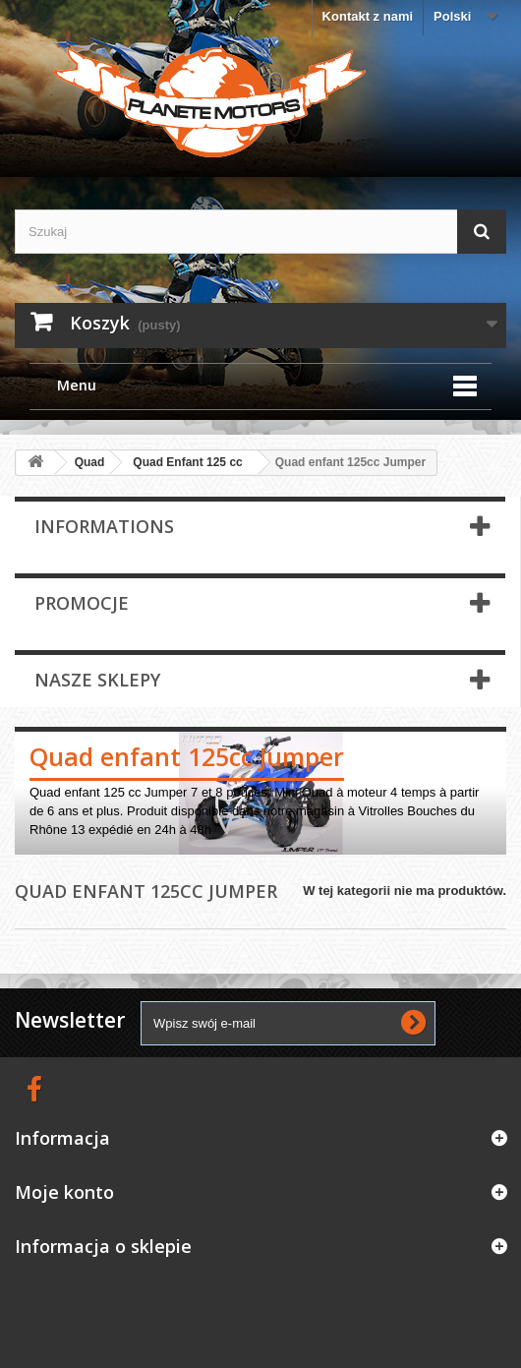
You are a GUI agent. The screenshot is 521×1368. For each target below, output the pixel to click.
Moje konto (64, 1192)
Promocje (81, 603)
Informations (104, 526)
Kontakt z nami (367, 16)
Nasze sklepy (97, 679)
